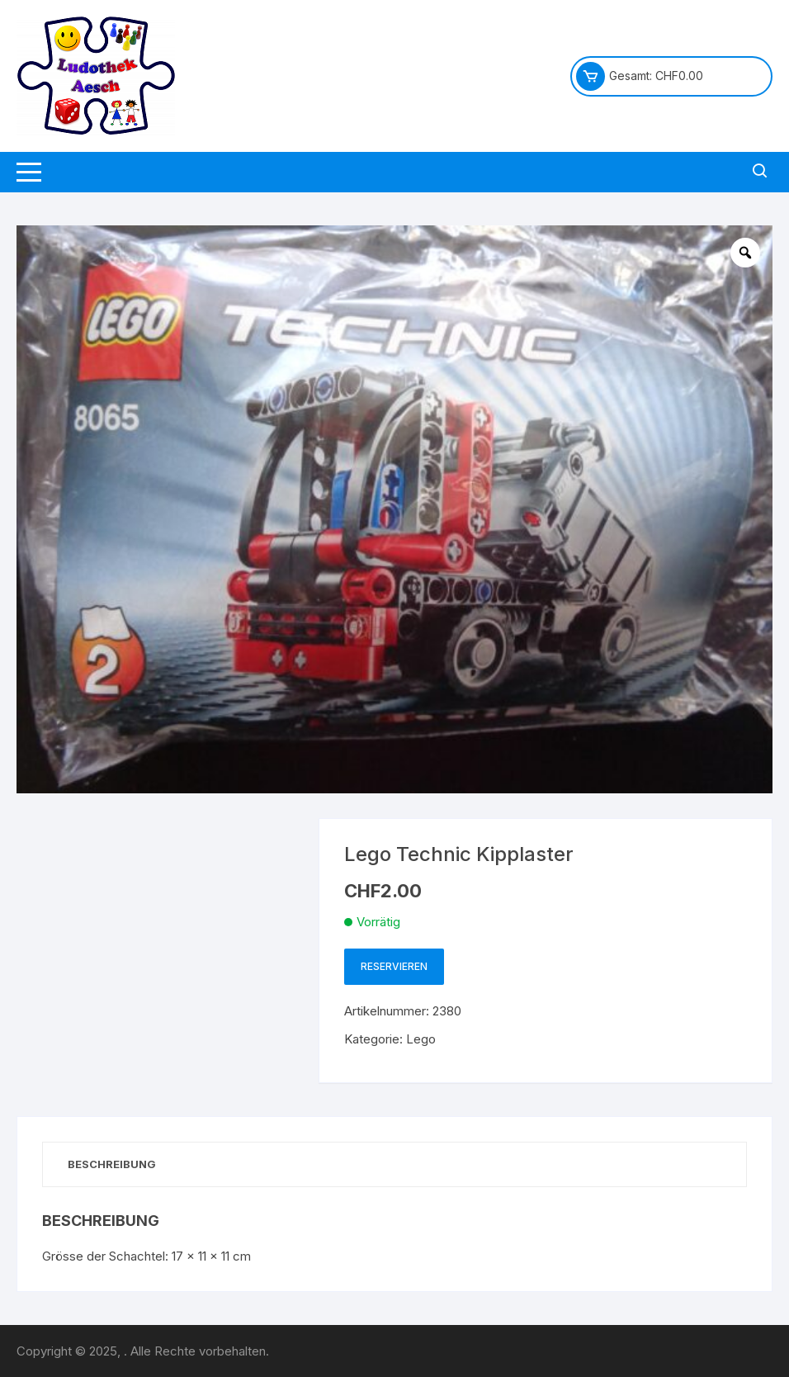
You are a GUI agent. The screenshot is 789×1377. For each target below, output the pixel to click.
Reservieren (394, 966)
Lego (421, 1039)
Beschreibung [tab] (112, 1164)
